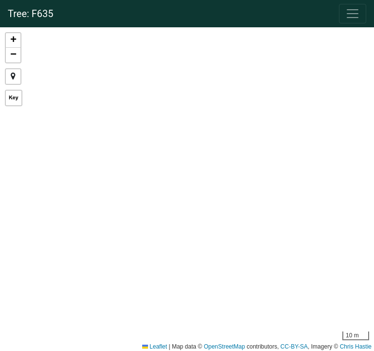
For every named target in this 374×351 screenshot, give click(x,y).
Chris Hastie (356, 346)
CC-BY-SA (294, 346)
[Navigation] (352, 13)
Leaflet (154, 346)
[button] (13, 40)
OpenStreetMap (224, 346)
